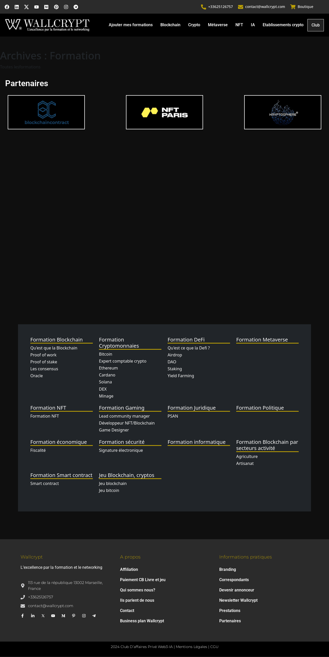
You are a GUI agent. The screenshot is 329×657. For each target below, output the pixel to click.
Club (315, 25)
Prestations (229, 611)
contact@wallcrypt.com (265, 7)
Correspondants (234, 580)
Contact (127, 611)
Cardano (107, 376)
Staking (175, 369)
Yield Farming (181, 376)
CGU (214, 647)
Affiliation (129, 570)
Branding (227, 570)
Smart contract (44, 484)
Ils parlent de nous (137, 601)
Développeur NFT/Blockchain (127, 424)
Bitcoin (105, 354)
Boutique (305, 7)
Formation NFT (44, 417)
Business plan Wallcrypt (142, 621)
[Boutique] (293, 7)
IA (253, 25)
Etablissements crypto (283, 25)
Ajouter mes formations (131, 25)
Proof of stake (43, 362)
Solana (105, 382)
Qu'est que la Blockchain (53, 348)
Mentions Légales (191, 647)
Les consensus (44, 369)
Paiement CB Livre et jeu (143, 580)
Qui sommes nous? (137, 590)
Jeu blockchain (113, 484)
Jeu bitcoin (109, 491)
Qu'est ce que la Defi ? (189, 348)
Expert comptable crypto (123, 362)
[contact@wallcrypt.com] (240, 7)
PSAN (173, 417)
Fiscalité (38, 451)
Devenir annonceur (236, 590)
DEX (103, 389)
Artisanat (245, 464)
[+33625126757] (203, 7)
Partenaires (230, 621)
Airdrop (175, 355)
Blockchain (170, 25)
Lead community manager (124, 417)
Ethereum (108, 369)
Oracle (36, 376)
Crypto (194, 25)
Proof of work (43, 355)
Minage (106, 396)
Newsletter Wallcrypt (238, 601)
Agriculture (247, 457)
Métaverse (218, 25)
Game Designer (114, 431)
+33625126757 (220, 7)
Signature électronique (121, 451)
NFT (239, 25)
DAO (172, 362)
